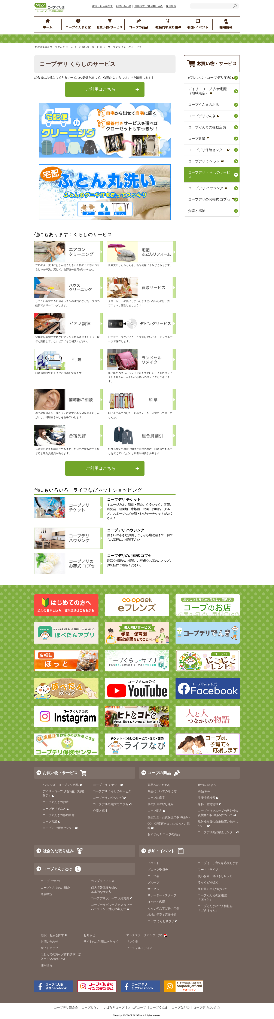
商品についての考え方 (161, 791)
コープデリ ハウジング (207, 188)
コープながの (180, 1007)
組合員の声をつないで (212, 889)
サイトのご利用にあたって (100, 941)
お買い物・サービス (90, 47)
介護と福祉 (196, 211)
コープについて (51, 881)
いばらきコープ (113, 1007)
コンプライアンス (102, 881)
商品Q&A (204, 791)
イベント (153, 863)
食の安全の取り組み (160, 804)
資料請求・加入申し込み (148, 6)
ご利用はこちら (101, 89)
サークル (153, 889)
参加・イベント (161, 851)
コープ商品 (156, 810)
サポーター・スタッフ (161, 895)
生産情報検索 (208, 797)
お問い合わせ (123, 6)
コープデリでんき (204, 116)
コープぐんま (159, 1007)
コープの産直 (156, 797)
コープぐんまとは (57, 869)
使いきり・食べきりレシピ (215, 876)
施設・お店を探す (102, 6)
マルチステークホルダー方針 (146, 935)
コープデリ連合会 (66, 1007)
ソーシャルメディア (139, 948)
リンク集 (132, 941)
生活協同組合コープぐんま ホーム (53, 47)
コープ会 (153, 876)
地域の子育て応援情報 (161, 914)
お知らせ (89, 935)
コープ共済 (198, 138)
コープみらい (91, 1007)
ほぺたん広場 (156, 901)
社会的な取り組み (58, 851)
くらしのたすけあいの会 (163, 908)
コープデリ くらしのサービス (209, 175)
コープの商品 (159, 773)
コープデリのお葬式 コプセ (211, 199)
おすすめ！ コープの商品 (163, 834)
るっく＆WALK (207, 882)
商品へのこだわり (159, 785)
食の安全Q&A (207, 785)
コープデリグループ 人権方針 (112, 898)
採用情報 (171, 6)
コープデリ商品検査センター (218, 832)
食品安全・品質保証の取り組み (169, 817)
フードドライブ (208, 869)
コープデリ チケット (206, 161)
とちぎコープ (137, 1007)
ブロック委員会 (157, 869)
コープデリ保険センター (209, 150)
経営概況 (46, 894)
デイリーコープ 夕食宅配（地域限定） (207, 91)
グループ (153, 882)
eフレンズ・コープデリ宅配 (211, 77)
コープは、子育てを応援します (218, 863)
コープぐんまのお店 (203, 104)
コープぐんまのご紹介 (55, 887)
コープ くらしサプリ (162, 921)
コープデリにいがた (206, 1007)
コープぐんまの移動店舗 (207, 127)
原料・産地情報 (210, 804)
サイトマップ (49, 948)
